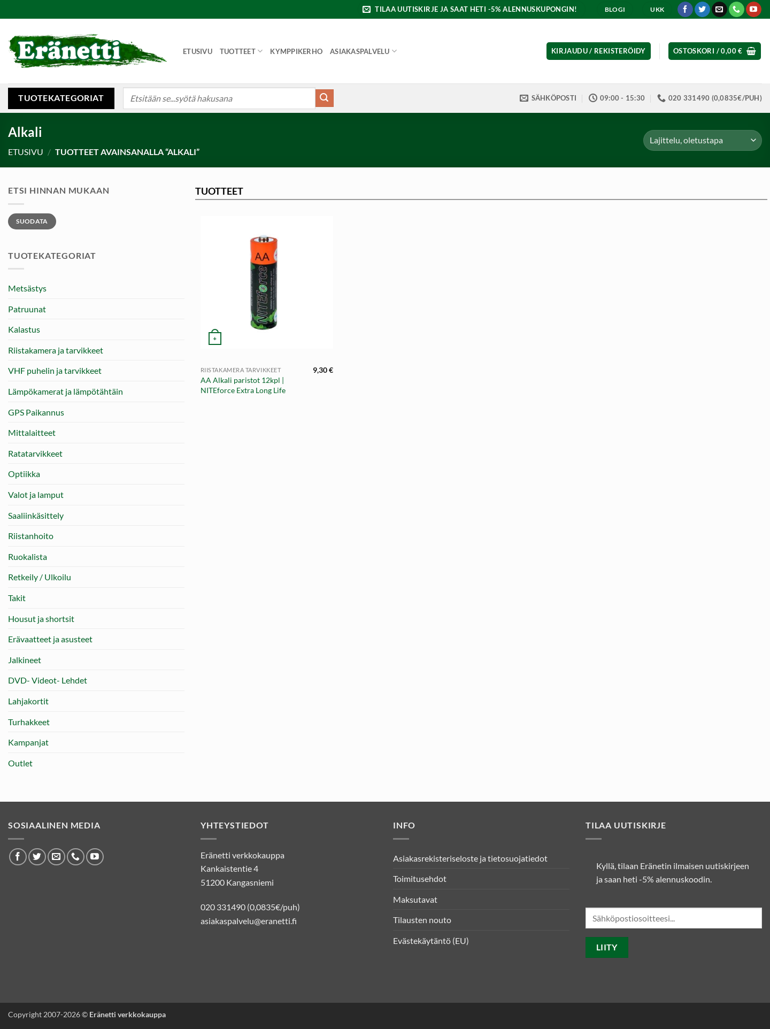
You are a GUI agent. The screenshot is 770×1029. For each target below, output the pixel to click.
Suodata (32, 221)
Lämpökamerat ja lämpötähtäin (65, 391)
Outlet (20, 763)
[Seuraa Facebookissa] (685, 10)
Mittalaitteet (32, 432)
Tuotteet (241, 51)
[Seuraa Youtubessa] (753, 10)
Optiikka (24, 474)
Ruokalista (27, 556)
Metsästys (27, 288)
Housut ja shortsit (41, 618)
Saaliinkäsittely (36, 515)
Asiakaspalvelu (363, 51)
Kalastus (24, 329)
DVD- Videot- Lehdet (47, 680)
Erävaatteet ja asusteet (50, 639)
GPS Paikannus (36, 412)
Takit (17, 598)
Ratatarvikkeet (35, 453)
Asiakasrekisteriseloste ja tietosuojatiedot (470, 858)
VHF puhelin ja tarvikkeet (55, 370)
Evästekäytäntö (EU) (431, 940)
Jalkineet (24, 660)
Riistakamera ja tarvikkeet (55, 350)
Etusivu (197, 51)
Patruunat (27, 309)
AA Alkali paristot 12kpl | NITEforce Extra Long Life (243, 385)
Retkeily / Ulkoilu (39, 577)
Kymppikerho (296, 51)
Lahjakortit (28, 701)
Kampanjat (28, 742)
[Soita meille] (736, 10)
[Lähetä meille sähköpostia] (719, 10)
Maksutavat (415, 899)
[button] (471, 9)
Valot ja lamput (36, 494)
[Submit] (324, 98)
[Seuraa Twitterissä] (702, 10)
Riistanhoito (30, 536)
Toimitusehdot (419, 878)
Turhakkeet (29, 722)
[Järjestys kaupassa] (702, 140)
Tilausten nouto (422, 920)
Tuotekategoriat (61, 98)
